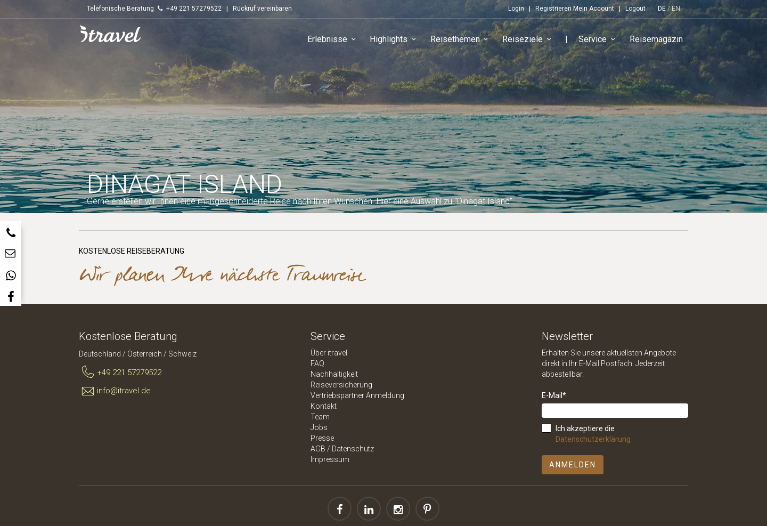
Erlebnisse (333, 40)
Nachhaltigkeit (334, 374)
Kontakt (324, 406)
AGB (318, 448)
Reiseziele (528, 40)
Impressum (330, 459)
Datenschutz (353, 448)
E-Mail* (554, 395)
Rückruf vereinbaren (262, 8)
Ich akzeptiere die (593, 433)
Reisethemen (461, 40)
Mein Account (593, 8)
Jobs (319, 427)
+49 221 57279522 (120, 372)
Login (516, 8)
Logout (635, 8)
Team (320, 416)
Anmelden (572, 464)
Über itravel (329, 353)
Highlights (395, 40)
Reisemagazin (656, 39)
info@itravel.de (115, 391)
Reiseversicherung (341, 385)
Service (599, 40)
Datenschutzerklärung (593, 439)
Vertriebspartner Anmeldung (357, 395)
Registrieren (553, 8)
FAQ (317, 363)
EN (676, 8)
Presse (322, 438)
